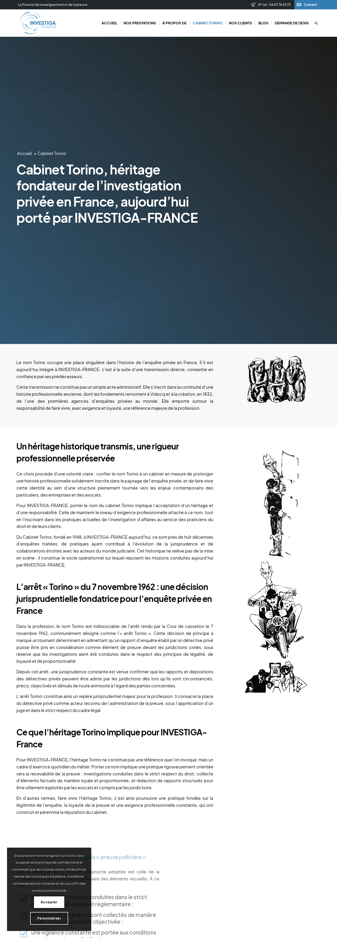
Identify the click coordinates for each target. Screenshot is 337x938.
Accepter (49, 902)
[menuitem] (271, 4)
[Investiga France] (37, 23)
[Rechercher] (316, 23)
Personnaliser (49, 918)
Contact (310, 5)
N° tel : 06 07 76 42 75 (274, 5)
